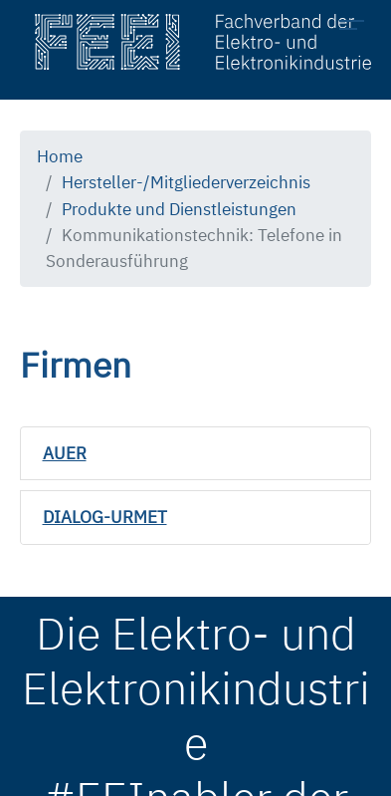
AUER (65, 452)
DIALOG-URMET (105, 516)
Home (60, 155)
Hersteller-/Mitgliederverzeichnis (186, 181)
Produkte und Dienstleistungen (179, 208)
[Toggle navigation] (357, 28)
